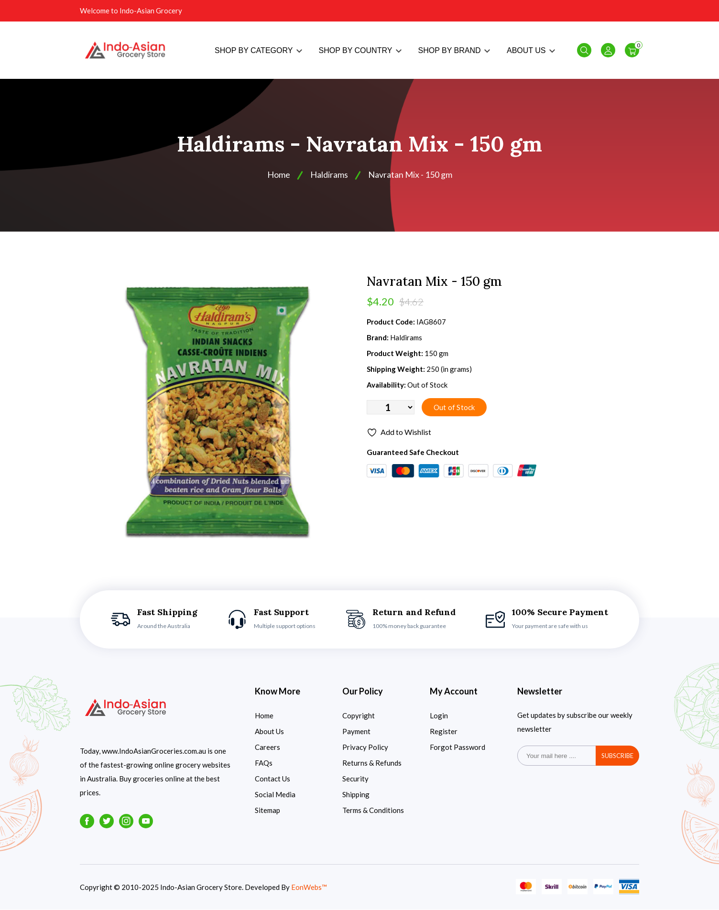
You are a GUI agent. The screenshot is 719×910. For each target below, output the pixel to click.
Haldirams (329, 175)
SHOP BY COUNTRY (360, 50)
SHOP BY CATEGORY (258, 50)
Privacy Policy (365, 747)
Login (439, 716)
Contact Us (272, 779)
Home (278, 175)
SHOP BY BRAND (454, 50)
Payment (356, 731)
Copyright (358, 716)
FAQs (263, 763)
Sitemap (267, 810)
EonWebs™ (309, 887)
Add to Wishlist (399, 433)
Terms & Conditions (373, 810)
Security (355, 779)
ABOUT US (531, 50)
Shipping (356, 795)
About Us (269, 731)
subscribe (617, 756)
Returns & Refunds (372, 763)
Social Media (275, 795)
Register (444, 731)
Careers (267, 747)
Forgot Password (457, 747)
